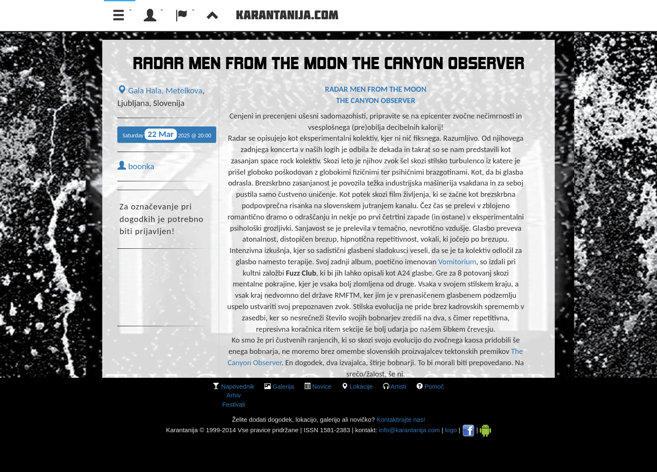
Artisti (398, 386)
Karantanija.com (287, 15)
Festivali (233, 404)
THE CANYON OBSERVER (375, 100)
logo (451, 429)
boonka (135, 166)
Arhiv (234, 395)
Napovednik (237, 386)
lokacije (360, 386)
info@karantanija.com (409, 429)
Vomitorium (457, 261)
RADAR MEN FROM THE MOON (375, 89)
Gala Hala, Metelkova (159, 90)
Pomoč (434, 386)
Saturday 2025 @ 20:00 (166, 134)
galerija (283, 386)
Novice (321, 386)
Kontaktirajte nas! (400, 419)
